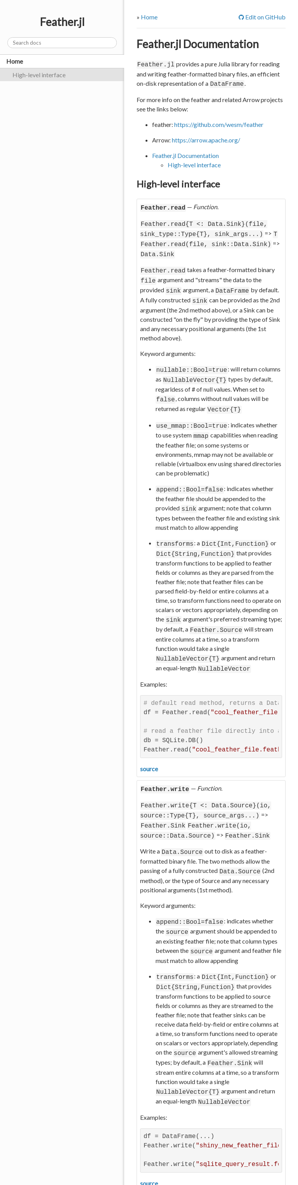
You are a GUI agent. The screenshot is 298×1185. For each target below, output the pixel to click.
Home (14, 61)
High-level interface (39, 74)
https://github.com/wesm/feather (218, 123)
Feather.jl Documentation (198, 43)
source (149, 749)
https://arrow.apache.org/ (206, 138)
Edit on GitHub (262, 17)
